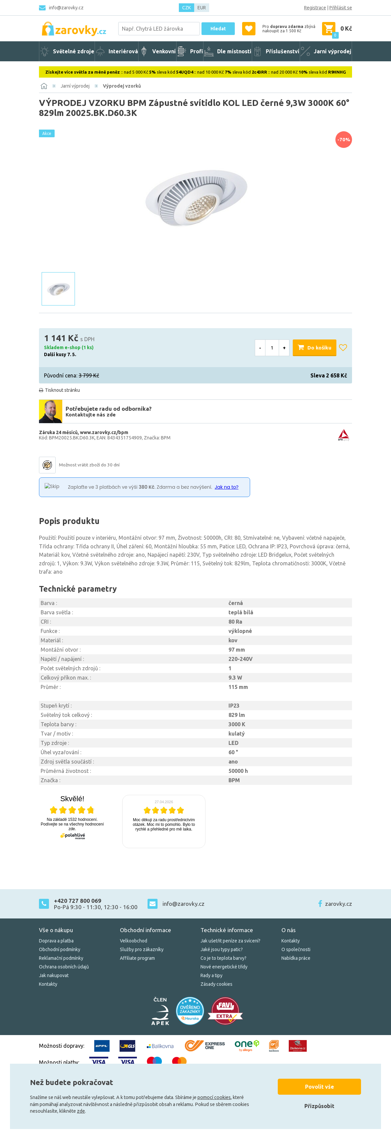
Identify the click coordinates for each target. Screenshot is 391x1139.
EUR (201, 7)
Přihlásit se (340, 7)
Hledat (218, 28)
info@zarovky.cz (66, 7)
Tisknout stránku (62, 390)
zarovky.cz (338, 903)
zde (81, 1111)
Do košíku (319, 347)
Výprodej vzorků (122, 86)
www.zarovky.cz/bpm (104, 432)
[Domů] (44, 86)
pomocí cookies (214, 1097)
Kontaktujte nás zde (91, 414)
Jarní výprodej (75, 86)
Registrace (315, 7)
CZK (186, 7)
